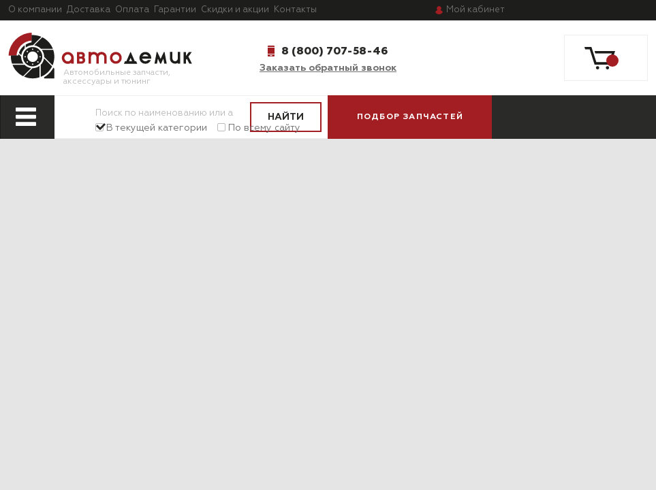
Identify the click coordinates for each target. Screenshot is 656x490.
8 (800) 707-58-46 (334, 51)
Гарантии (175, 9)
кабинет (475, 9)
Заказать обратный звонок (328, 68)
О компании (35, 9)
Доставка (88, 9)
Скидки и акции (235, 9)
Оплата (132, 9)
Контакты (295, 9)
